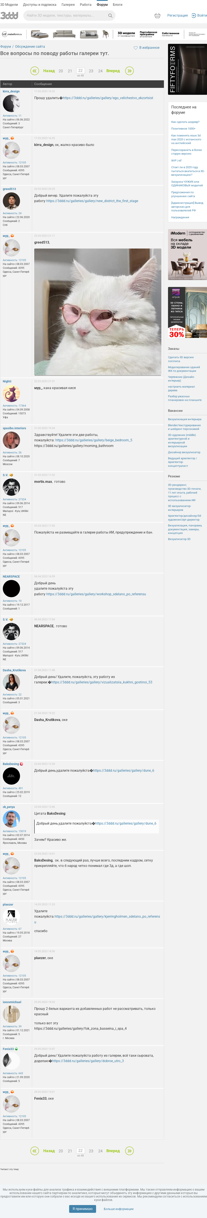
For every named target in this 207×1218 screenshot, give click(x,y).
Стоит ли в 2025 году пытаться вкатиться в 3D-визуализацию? (188, 171)
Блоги (117, 5)
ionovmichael (12, 1002)
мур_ (6, 138)
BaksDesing (11, 764)
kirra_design (11, 91)
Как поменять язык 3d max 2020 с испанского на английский (186, 139)
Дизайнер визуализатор (184, 452)
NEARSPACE (11, 576)
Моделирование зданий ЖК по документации (184, 369)
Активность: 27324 (14, 499)
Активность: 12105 (14, 162)
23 (91, 71)
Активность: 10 (12, 600)
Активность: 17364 (14, 405)
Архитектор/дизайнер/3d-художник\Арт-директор (185, 517)
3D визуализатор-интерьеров (179, 508)
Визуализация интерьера (184, 419)
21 (70, 71)
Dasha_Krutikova (14, 670)
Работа (86, 5)
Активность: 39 (12, 1026)
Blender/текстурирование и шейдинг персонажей (184, 427)
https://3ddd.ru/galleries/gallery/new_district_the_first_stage (92, 201)
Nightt (7, 381)
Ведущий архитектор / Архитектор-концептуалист (182, 462)
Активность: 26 (12, 452)
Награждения (180, 217)
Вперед (113, 70)
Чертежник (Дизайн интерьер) (181, 378)
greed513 (9, 189)
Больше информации (119, 1209)
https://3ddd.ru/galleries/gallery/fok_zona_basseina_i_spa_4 (81, 1028)
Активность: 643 (13, 1073)
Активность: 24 (12, 213)
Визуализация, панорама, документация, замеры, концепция (185, 529)
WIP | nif (176, 160)
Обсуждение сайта (30, 46)
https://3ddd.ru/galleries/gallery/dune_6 (123, 770)
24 (100, 71)
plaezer (8, 904)
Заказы (173, 349)
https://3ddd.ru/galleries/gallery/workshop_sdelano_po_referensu (96, 594)
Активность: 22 (12, 694)
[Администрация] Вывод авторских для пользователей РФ (187, 206)
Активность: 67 (12, 928)
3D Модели (9, 5)
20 (61, 71)
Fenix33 (8, 1049)
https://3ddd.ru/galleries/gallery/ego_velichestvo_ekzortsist (108, 98)
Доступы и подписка (39, 5)
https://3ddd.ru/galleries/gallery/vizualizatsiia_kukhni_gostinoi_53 (101, 682)
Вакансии (175, 411)
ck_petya (9, 807)
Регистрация (177, 15)
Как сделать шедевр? (185, 122)
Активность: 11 (12, 115)
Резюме (174, 476)
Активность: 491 (13, 788)
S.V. (5, 475)
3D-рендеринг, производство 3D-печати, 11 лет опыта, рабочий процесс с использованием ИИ (184, 492)
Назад (49, 70)
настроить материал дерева (181, 388)
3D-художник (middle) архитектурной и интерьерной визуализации (182, 440)
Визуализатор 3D (179, 539)
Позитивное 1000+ (183, 128)
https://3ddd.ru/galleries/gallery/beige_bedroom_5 (93, 440)
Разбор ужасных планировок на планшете (185, 398)
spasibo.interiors (14, 428)
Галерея (68, 5)
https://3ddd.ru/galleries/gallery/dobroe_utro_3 (88, 1061)
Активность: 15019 (14, 831)
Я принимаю (83, 1209)
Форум (102, 5)
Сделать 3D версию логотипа (181, 359)
